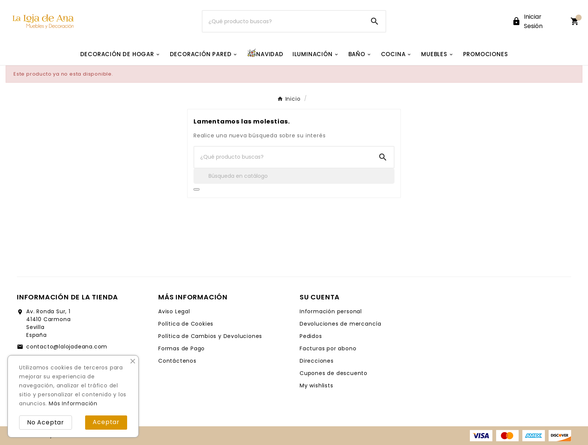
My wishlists (316, 385)
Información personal (331, 311)
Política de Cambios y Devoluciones (210, 336)
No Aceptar (45, 422)
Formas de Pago (181, 348)
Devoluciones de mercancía (340, 323)
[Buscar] (283, 21)
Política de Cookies (185, 323)
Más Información (73, 403)
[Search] (375, 21)
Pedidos (311, 336)
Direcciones (317, 361)
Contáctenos (177, 361)
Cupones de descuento (334, 373)
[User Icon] (536, 21)
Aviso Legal (174, 311)
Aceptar (106, 422)
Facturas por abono (328, 348)
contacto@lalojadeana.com (66, 346)
